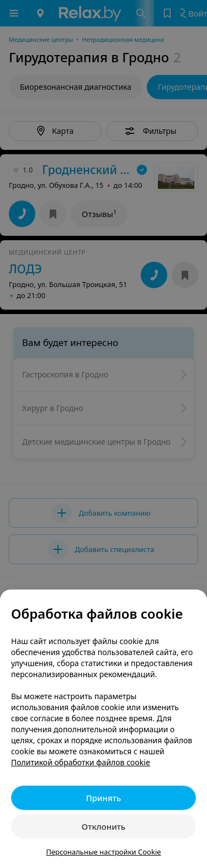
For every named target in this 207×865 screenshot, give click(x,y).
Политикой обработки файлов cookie (80, 762)
